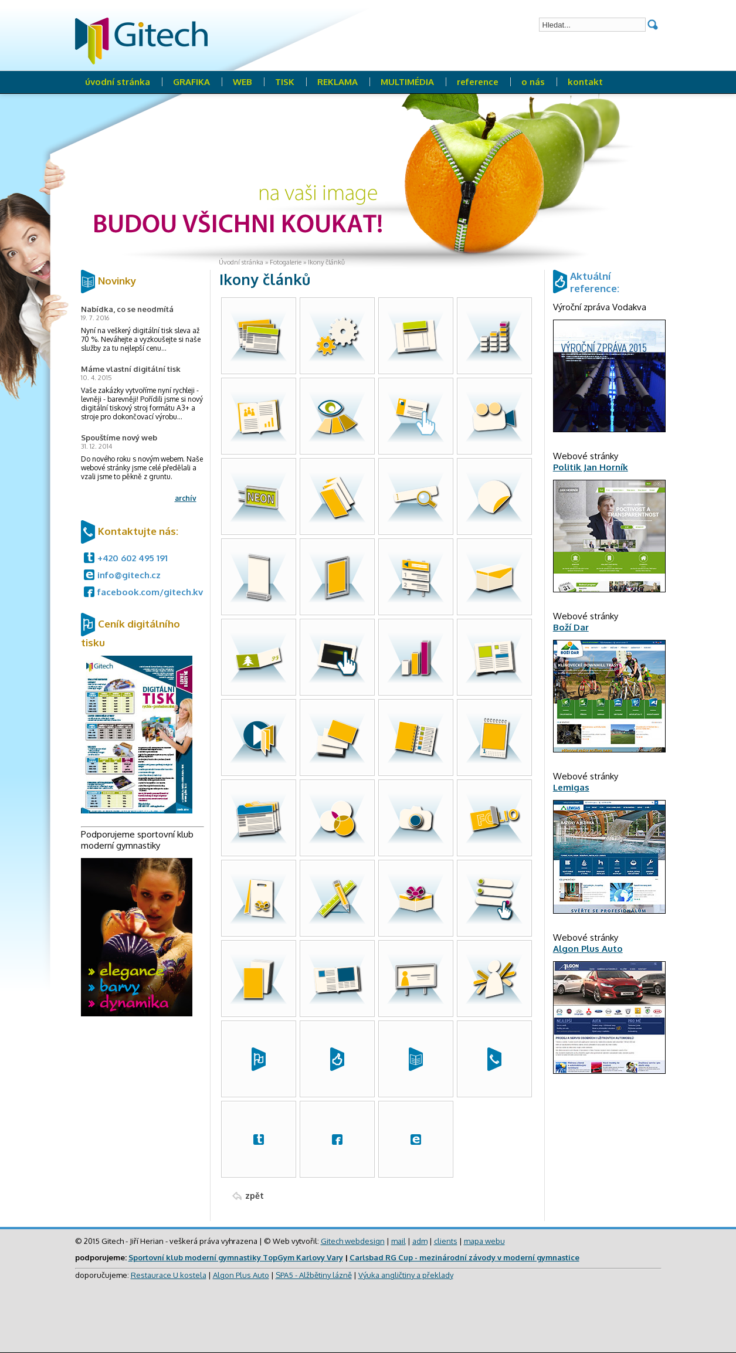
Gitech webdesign (353, 1241)
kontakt (585, 81)
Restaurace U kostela (168, 1275)
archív (185, 498)
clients (445, 1241)
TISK (284, 81)
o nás (533, 81)
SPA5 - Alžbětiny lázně (314, 1275)
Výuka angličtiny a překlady (405, 1275)
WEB (242, 81)
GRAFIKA (191, 81)
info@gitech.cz (129, 575)
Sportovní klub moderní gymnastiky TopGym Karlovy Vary (235, 1257)
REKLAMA (337, 81)
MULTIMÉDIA (407, 81)
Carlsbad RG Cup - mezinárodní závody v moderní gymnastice (464, 1257)
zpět (254, 1196)
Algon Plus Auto (241, 1275)
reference (477, 81)
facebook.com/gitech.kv (150, 592)
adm (420, 1241)
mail (398, 1241)
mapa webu (484, 1241)
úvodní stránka (117, 81)
